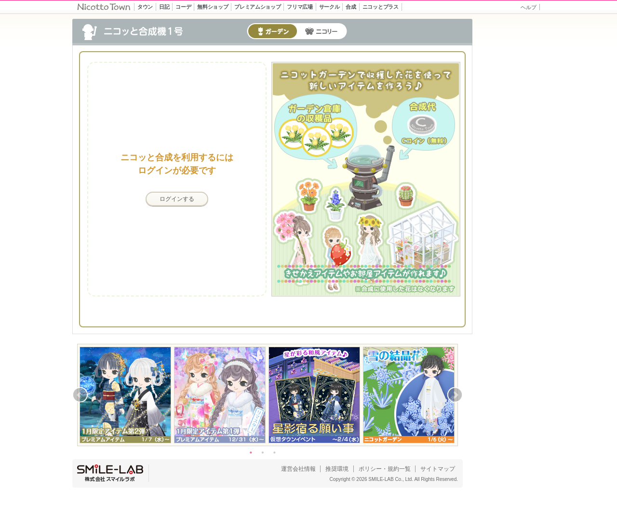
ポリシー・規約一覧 (385, 468)
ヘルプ (529, 7)
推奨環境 (337, 468)
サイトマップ (437, 468)
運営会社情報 (298, 468)
